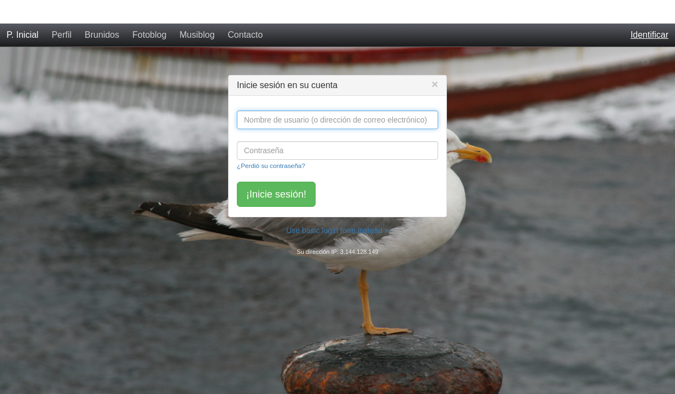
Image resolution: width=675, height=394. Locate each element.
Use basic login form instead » (337, 206)
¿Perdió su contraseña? (271, 142)
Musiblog (196, 11)
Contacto (245, 11)
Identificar (649, 11)
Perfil (61, 11)
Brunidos (102, 11)
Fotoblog (149, 11)
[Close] (435, 60)
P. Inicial (22, 11)
